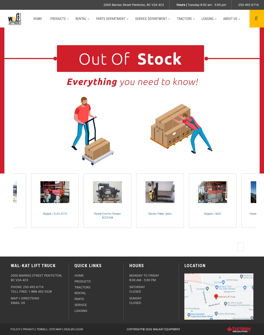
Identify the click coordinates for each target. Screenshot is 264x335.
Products (82, 281)
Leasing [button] (207, 19)
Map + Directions (25, 298)
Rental (80, 293)
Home (37, 19)
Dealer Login (73, 329)
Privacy (28, 329)
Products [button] (58, 19)
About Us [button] (230, 19)
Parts (79, 299)
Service (80, 305)
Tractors (82, 287)
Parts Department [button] (110, 19)
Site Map (55, 329)
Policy (15, 329)
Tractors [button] (184, 19)
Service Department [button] (151, 19)
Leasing (80, 311)
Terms (41, 329)
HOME (79, 275)
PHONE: (27, 287)
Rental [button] (80, 19)
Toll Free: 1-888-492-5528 (31, 291)
